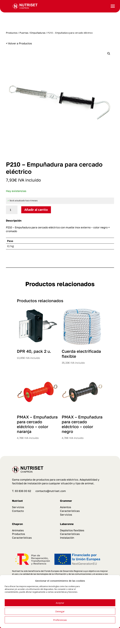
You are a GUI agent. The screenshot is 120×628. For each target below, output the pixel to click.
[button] (109, 53)
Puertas (24, 32)
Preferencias (60, 619)
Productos (12, 32)
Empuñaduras (37, 32)
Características (70, 510)
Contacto (18, 510)
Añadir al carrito (36, 210)
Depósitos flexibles (72, 530)
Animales (18, 530)
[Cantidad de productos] (11, 209)
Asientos (65, 507)
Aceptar (60, 602)
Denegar (60, 611)
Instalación (67, 537)
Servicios (18, 507)
